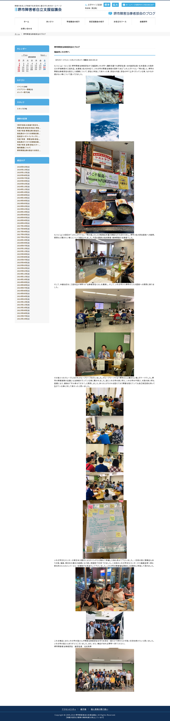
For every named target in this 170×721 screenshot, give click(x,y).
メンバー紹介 (22, 92)
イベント (20, 86)
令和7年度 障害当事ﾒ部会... (28, 139)
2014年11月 (22, 276)
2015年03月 (22, 265)
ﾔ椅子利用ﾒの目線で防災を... (28, 125)
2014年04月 (22, 296)
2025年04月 (22, 181)
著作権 (83, 709)
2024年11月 (22, 189)
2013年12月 (22, 302)
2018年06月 (22, 214)
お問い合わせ (26, 28)
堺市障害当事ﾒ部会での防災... (29, 150)
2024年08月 (22, 195)
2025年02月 (22, 183)
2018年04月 (22, 220)
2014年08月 (22, 285)
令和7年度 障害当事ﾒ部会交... (29, 130)
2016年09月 (22, 243)
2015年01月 (22, 271)
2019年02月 (22, 206)
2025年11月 (22, 172)
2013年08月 (22, 313)
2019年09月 (22, 200)
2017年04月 (22, 231)
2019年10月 (22, 198)
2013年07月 (22, 316)
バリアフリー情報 (23, 89)
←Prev (24, 55)
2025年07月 (22, 178)
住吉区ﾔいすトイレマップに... (28, 136)
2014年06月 (22, 290)
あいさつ (49, 21)
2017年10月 (22, 226)
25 (31, 69)
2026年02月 (22, 167)
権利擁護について (24, 147)
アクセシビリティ (69, 709)
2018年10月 (22, 212)
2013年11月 (22, 305)
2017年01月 (22, 237)
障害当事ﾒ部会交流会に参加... (29, 128)
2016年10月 (22, 240)
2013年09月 (22, 310)
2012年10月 (22, 319)
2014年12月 (22, 274)
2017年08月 (22, 229)
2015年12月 (22, 248)
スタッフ (20, 108)
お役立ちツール (120, 21)
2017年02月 (22, 234)
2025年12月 (22, 169)
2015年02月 (22, 268)
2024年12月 (22, 186)
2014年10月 (22, 279)
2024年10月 (22, 192)
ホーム (26, 21)
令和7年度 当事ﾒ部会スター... (28, 145)
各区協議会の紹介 (96, 21)
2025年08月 (22, 175)
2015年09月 (22, 254)
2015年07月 (22, 259)
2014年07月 (22, 288)
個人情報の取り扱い (99, 709)
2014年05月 (22, 293)
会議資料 (143, 21)
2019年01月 (22, 209)
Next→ (44, 55)
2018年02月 (22, 223)
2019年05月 (22, 203)
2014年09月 (22, 282)
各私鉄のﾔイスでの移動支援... (28, 133)
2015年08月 (22, 257)
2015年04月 (22, 262)
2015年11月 (22, 251)
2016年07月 (22, 245)
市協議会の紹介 (73, 21)
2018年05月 (22, 217)
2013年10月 (22, 307)
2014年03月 (22, 299)
